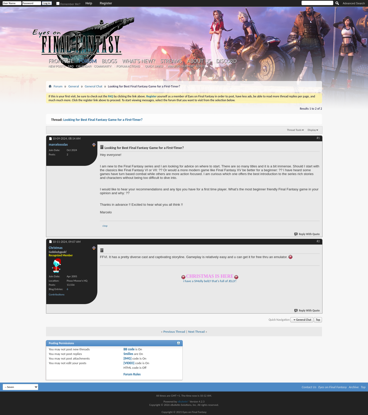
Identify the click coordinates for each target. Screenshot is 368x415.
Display (312, 130)
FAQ (71, 66)
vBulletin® (183, 401)
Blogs (109, 61)
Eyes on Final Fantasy (332, 387)
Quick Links (154, 66)
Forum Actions (128, 66)
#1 (318, 138)
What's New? (138, 61)
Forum (87, 60)
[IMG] (127, 358)
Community (102, 66)
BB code (128, 349)
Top (318, 319)
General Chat (93, 86)
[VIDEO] (128, 363)
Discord (226, 61)
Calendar (83, 66)
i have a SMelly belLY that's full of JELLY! (209, 281)
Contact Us (309, 387)
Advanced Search (354, 3)
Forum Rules (132, 374)
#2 (318, 241)
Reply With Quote (307, 234)
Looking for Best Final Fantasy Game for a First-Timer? (103, 120)
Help (88, 3)
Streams (171, 61)
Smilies (128, 354)
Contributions (56, 294)
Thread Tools (294, 130)
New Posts (57, 66)
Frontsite (61, 61)
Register (106, 3)
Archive (354, 387)
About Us (199, 61)
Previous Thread (174, 331)
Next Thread (196, 331)
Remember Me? (68, 4)
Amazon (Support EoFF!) (186, 66)
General (73, 86)
